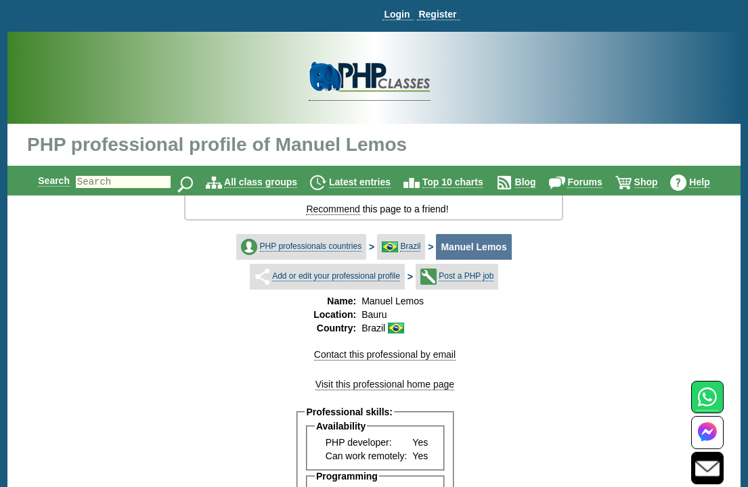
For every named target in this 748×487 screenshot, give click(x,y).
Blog (537, 182)
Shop (657, 182)
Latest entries (371, 182)
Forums (596, 182)
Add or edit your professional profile (336, 276)
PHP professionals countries (311, 246)
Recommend (332, 209)
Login (397, 14)
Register (437, 14)
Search (42, 180)
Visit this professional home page (384, 384)
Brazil (410, 246)
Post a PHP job (466, 276)
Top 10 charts (464, 182)
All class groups (272, 182)
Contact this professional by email (385, 354)
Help (711, 182)
